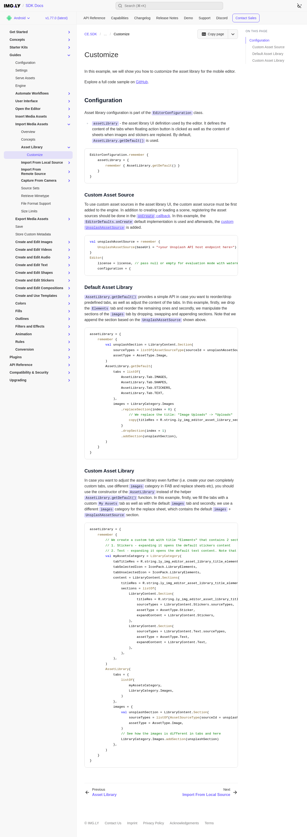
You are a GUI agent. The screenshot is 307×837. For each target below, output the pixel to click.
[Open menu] (233, 34)
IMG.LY (93, 823)
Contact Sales (246, 18)
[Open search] (169, 6)
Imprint (132, 823)
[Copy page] (212, 34)
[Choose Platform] (18, 18)
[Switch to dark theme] (299, 6)
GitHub (142, 82)
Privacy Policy (153, 823)
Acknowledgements (184, 823)
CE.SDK (90, 34)
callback (153, 216)
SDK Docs (34, 6)
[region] (161, 255)
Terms (209, 823)
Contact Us (113, 823)
